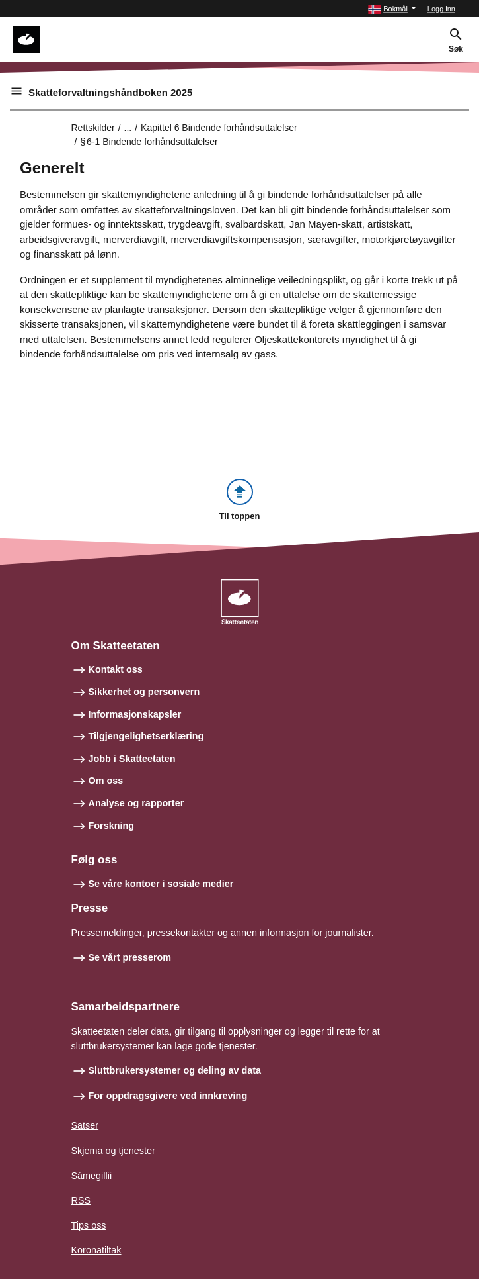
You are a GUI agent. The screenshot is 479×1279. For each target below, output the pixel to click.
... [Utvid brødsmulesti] (128, 127)
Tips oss (88, 1225)
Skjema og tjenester (113, 1150)
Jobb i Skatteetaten (132, 758)
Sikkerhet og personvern (144, 692)
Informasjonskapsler (135, 714)
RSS (81, 1200)
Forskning (112, 825)
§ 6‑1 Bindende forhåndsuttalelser (148, 141)
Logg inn (441, 9)
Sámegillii (91, 1175)
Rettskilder (93, 127)
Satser (85, 1125)
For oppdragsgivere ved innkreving (168, 1095)
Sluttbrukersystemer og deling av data (175, 1070)
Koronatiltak (96, 1250)
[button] (392, 9)
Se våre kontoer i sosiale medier (161, 883)
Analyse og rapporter (136, 803)
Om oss (106, 780)
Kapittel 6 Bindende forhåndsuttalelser (219, 127)
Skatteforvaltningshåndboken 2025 (110, 92)
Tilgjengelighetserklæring (146, 736)
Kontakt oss (116, 669)
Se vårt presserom (130, 957)
